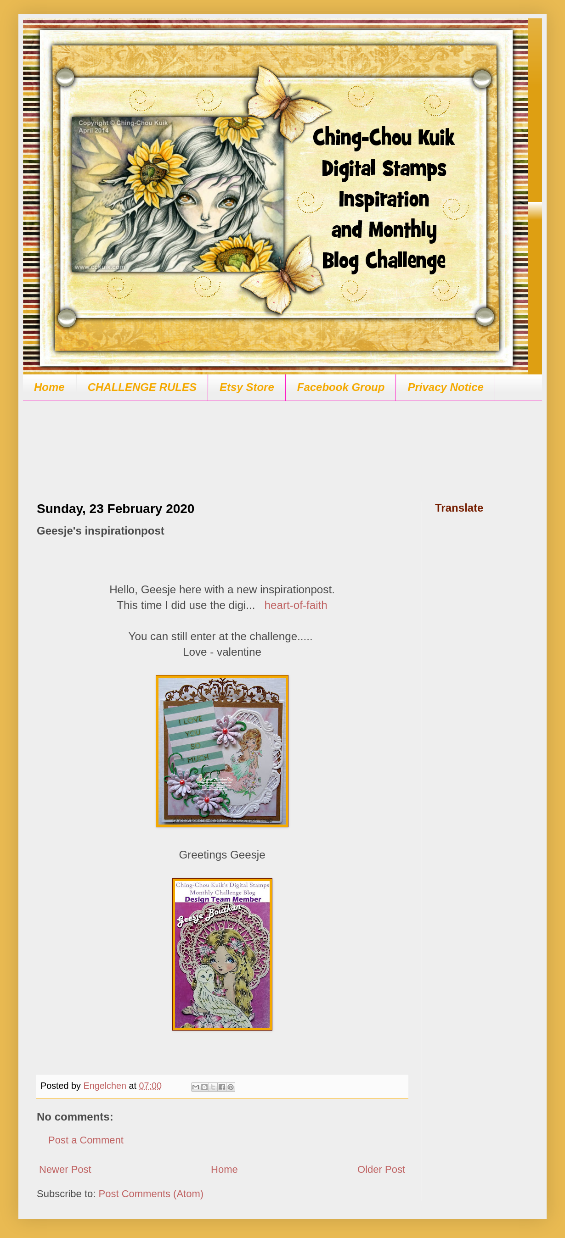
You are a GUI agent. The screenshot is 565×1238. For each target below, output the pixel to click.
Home (49, 387)
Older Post (381, 1169)
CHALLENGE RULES (142, 387)
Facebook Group (341, 387)
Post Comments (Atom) (151, 1193)
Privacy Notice (445, 387)
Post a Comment (86, 1140)
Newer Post (65, 1169)
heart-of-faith (296, 605)
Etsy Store (247, 387)
